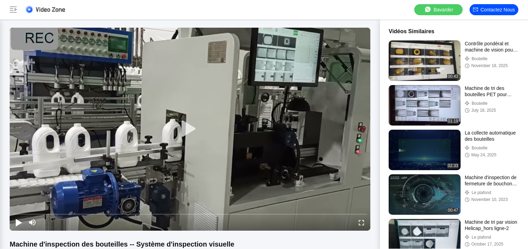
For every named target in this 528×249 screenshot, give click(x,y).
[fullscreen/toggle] (361, 222)
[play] (190, 129)
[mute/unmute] (32, 222)
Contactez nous (494, 9)
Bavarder (438, 9)
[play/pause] (19, 222)
